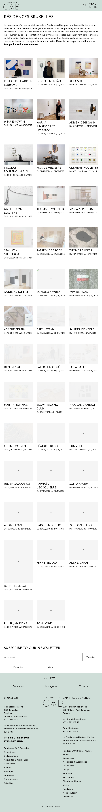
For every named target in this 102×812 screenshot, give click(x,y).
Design (66, 769)
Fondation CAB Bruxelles (16, 748)
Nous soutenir (11, 779)
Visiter (51, 667)
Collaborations (11, 756)
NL (95, 7)
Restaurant (68, 777)
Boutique (8, 771)
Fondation (18, 667)
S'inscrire (90, 657)
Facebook (18, 686)
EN (90, 7)
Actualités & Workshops (16, 759)
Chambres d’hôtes (72, 781)
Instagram (51, 686)
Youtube (83, 686)
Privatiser (9, 783)
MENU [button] (92, 3)
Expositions (10, 752)
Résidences (9, 763)
